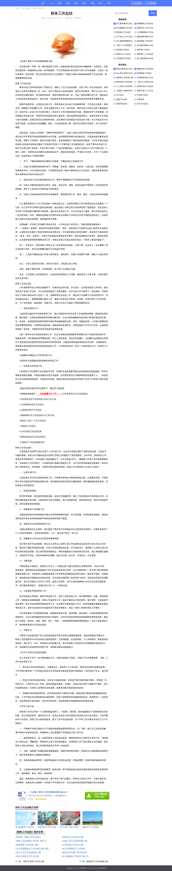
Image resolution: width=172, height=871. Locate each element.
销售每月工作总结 (123, 32)
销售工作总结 (121, 99)
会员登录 (138, 3)
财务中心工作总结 (123, 54)
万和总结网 (82, 868)
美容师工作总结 (122, 50)
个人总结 (51, 4)
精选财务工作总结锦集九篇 (97, 861)
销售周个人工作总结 (145, 54)
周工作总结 (84, 4)
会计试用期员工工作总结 (74, 849)
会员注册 (152, 3)
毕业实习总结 (142, 95)
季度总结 (92, 4)
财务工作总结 (38, 8)
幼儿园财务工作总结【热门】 (76, 856)
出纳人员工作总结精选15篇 (75, 841)
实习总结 (120, 95)
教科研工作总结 (143, 50)
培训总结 (109, 4)
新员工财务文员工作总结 (27, 856)
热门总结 (101, 4)
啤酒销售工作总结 (144, 73)
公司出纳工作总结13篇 (73, 845)
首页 (43, 3)
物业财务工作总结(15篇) (27, 845)
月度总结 (76, 4)
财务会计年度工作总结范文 (75, 852)
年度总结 (68, 4)
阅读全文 (69, 18)
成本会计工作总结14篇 (73, 837)
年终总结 (59, 4)
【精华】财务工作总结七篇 (33, 861)
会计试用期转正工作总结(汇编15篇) (32, 849)
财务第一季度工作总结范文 (28, 837)
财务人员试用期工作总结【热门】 (31, 841)
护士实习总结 (142, 104)
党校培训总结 (121, 104)
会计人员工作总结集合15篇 (28, 852)
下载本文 (77, 18)
